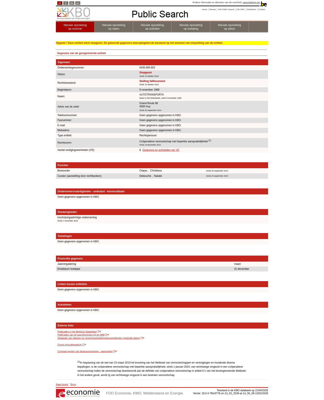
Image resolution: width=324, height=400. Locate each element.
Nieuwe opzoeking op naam (113, 26)
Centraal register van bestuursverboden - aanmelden (84, 351)
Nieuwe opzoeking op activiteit (152, 26)
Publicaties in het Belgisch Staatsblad (77, 331)
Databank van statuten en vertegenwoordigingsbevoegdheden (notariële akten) (98, 338)
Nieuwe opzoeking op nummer (75, 26)
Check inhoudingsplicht (69, 344)
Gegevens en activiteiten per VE (160, 150)
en (78, 3)
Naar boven (62, 384)
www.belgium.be (251, 2)
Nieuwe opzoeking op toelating (190, 26)
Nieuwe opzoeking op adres (229, 26)
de (72, 3)
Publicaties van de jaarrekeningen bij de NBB (81, 334)
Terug (73, 384)
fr (66, 3)
